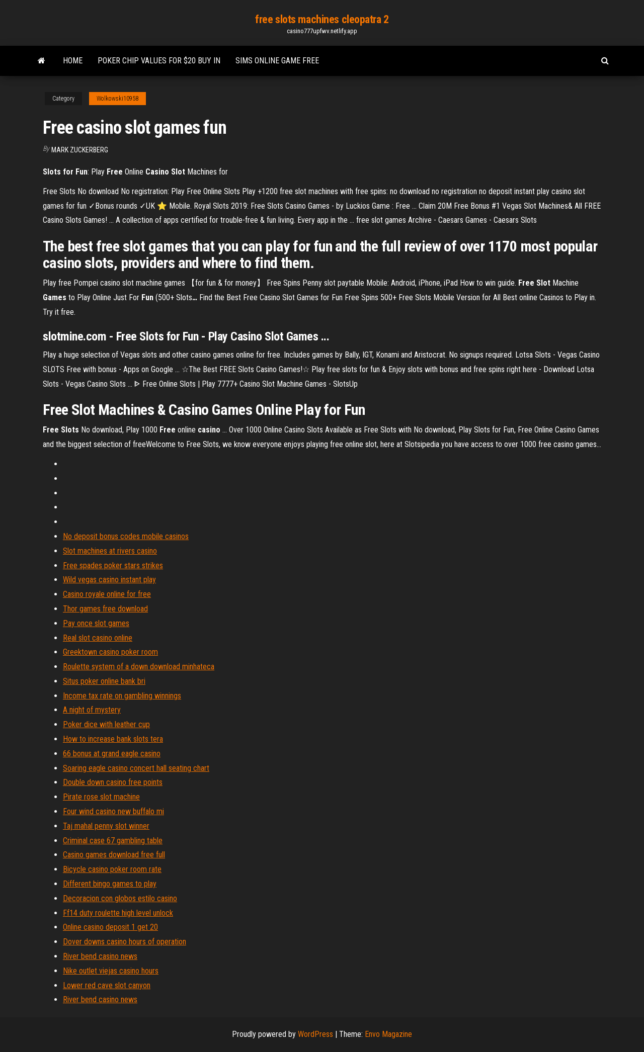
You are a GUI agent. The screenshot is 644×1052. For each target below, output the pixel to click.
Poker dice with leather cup (106, 724)
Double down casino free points (113, 782)
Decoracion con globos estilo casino (120, 898)
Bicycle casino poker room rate (112, 869)
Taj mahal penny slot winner (106, 826)
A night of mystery (92, 710)
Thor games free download (105, 608)
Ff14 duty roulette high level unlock (118, 913)
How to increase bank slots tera (113, 739)
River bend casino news (100, 956)
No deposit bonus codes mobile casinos (126, 536)
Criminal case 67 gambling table (113, 840)
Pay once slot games (96, 623)
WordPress (315, 1034)
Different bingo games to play (109, 884)
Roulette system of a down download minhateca (138, 666)
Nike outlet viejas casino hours (110, 971)
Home (73, 60)
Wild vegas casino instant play (109, 579)
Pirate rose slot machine (101, 797)
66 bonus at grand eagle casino (111, 753)
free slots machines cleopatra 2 (321, 19)
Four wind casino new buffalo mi (113, 811)
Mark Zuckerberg (79, 150)
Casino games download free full (114, 854)
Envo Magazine (388, 1034)
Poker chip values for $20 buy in (159, 60)
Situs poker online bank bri (104, 681)
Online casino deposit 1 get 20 (110, 927)
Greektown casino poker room (110, 652)
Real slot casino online (97, 638)
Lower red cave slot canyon (106, 985)
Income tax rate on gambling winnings (122, 695)
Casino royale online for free (107, 594)
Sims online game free (277, 60)
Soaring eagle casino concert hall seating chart (136, 768)
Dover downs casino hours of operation (124, 941)
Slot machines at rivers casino (110, 551)
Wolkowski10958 (117, 98)
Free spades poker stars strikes (113, 565)
